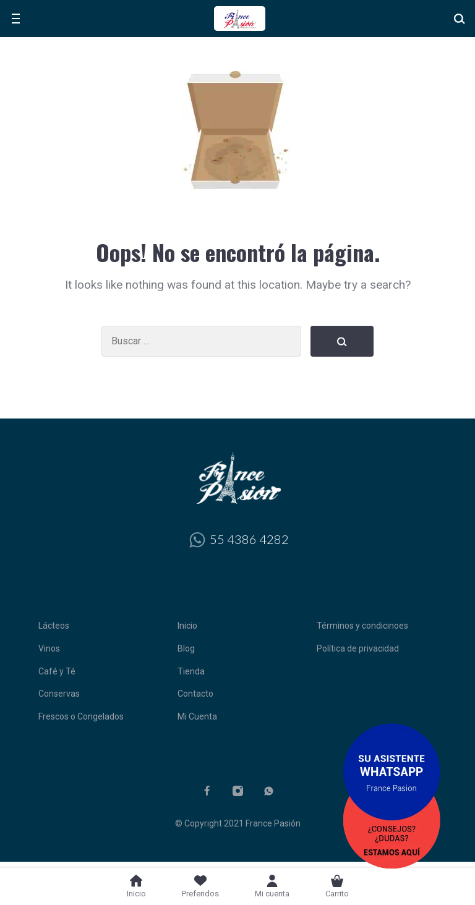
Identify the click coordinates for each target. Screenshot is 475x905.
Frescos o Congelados (81, 716)
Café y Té (56, 671)
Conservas (59, 694)
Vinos (49, 648)
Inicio (187, 626)
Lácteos (53, 626)
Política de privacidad (358, 648)
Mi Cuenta (197, 716)
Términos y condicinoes (362, 626)
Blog (186, 648)
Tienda (191, 671)
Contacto (195, 694)
